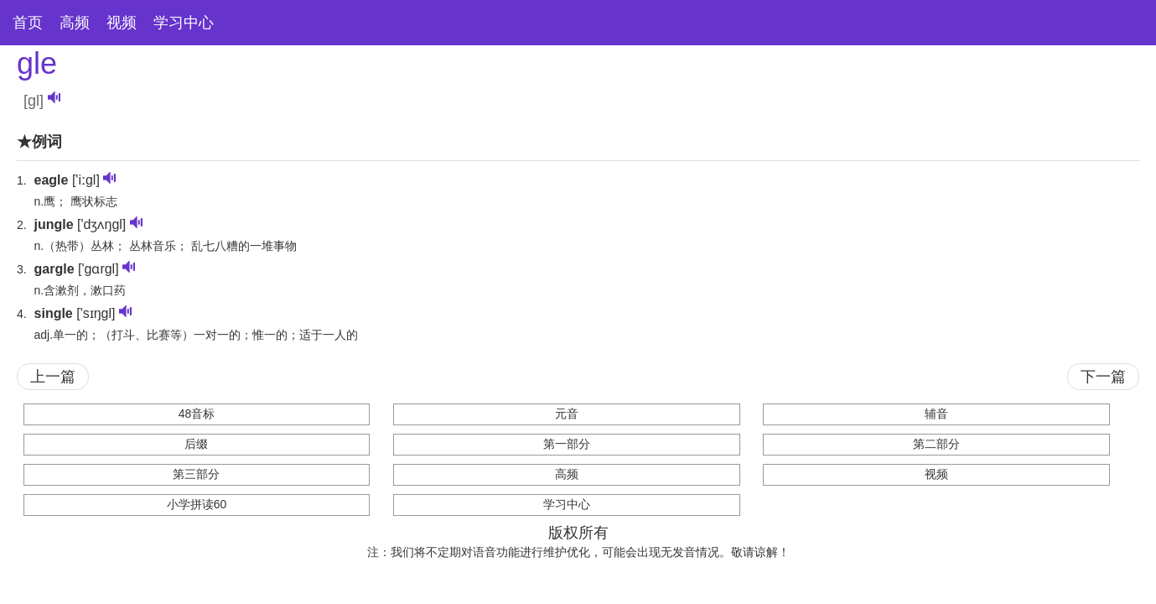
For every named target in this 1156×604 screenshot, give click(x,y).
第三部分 (196, 474)
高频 (75, 22)
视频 (121, 22)
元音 (566, 413)
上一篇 (52, 376)
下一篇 (1103, 376)
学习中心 (183, 22)
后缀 (196, 443)
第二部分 (936, 443)
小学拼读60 (197, 504)
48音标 (197, 413)
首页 (28, 22)
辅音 (936, 413)
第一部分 (566, 443)
